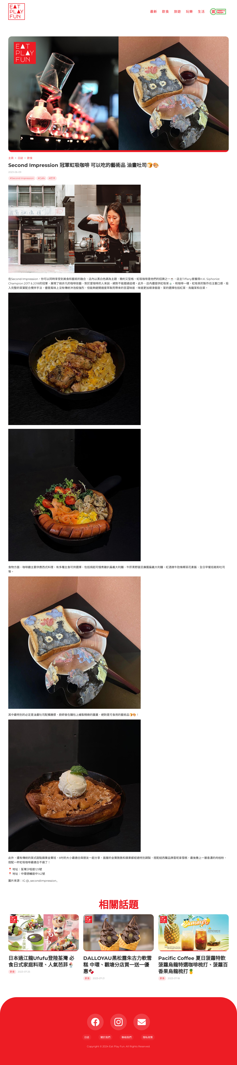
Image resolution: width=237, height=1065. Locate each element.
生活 (201, 12)
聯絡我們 (127, 1037)
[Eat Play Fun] (16, 11)
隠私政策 (148, 1037)
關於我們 (105, 1037)
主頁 (11, 158)
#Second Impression (22, 178)
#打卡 (52, 178)
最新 (153, 12)
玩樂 (189, 12)
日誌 (20, 158)
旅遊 (177, 12)
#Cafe (41, 178)
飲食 (165, 12)
